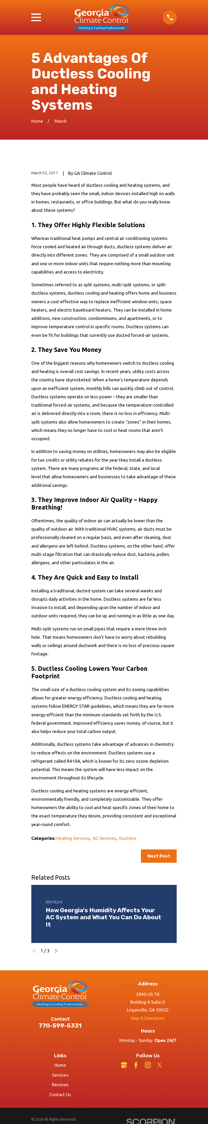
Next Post (158, 856)
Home (60, 1065)
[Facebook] (136, 1065)
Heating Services (73, 838)
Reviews (60, 1084)
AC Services (104, 838)
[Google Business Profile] (124, 1065)
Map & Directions (148, 1018)
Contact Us (60, 1094)
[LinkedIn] (172, 1065)
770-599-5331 (60, 1025)
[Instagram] (148, 1065)
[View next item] (56, 950)
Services (60, 1074)
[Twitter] (160, 1065)
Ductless (127, 838)
